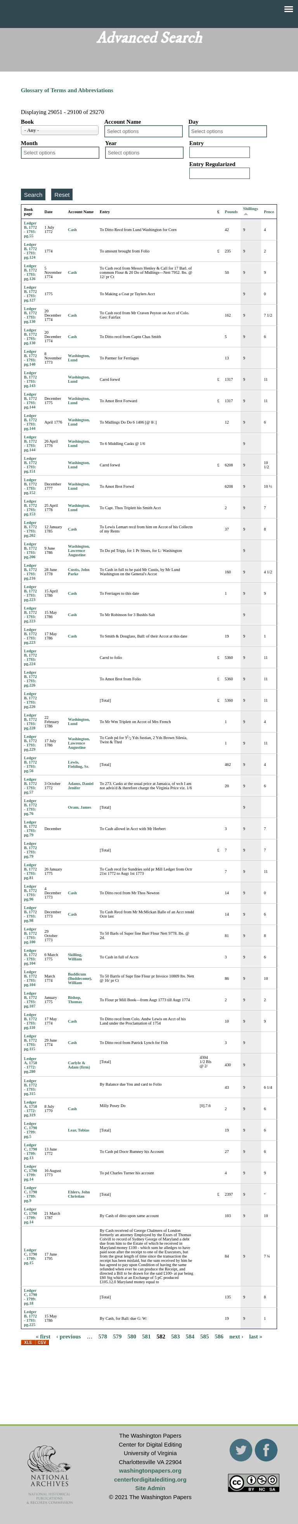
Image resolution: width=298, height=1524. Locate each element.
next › (236, 1336)
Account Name (122, 122)
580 (131, 1336)
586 (219, 1336)
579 (117, 1336)
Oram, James (79, 807)
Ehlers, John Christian (79, 1194)
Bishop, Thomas (75, 999)
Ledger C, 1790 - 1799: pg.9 (30, 1194)
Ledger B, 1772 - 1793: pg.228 (30, 721)
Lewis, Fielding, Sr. (78, 764)
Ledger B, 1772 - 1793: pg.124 (30, 250)
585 (204, 1336)
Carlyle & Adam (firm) (79, 1065)
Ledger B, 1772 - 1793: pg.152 (30, 486)
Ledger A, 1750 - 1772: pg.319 (30, 1108)
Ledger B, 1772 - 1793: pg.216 (30, 571)
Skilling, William (75, 957)
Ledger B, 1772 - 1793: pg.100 (30, 935)
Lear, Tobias (78, 1130)
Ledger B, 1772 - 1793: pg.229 (30, 742)
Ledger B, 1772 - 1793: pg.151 (30, 464)
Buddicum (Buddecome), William (80, 978)
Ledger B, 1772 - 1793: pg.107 (30, 999)
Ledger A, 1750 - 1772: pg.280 (30, 1065)
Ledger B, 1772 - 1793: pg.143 (30, 379)
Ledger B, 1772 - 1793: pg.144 (30, 400)
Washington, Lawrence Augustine (79, 550)
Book (27, 122)
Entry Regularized (212, 164)
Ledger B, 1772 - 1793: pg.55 (30, 229)
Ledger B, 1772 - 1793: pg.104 (30, 956)
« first (43, 1336)
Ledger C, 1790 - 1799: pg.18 (30, 1296)
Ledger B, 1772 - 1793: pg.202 (30, 529)
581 (146, 1336)
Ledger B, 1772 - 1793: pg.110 (30, 1021)
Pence (269, 212)
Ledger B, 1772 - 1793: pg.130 (30, 315)
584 (189, 1336)
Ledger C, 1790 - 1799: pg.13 (30, 1151)
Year (111, 143)
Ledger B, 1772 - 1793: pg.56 (30, 764)
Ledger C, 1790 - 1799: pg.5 (30, 1130)
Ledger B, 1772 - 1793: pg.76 (30, 807)
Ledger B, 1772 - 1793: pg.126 (30, 272)
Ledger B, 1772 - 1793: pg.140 (30, 357)
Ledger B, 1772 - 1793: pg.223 (30, 593)
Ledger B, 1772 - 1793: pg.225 (30, 1318)
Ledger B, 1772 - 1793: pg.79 (30, 828)
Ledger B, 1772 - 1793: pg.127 (30, 293)
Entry (196, 143)
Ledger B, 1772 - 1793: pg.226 (30, 678)
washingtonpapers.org (150, 1470)
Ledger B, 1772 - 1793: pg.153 (30, 507)
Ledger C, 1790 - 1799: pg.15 (30, 1256)
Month (29, 143)
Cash (72, 230)
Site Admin (150, 1488)
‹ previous (68, 1336)
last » (255, 1336)
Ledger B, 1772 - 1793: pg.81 (30, 871)
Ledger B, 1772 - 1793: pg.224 (30, 657)
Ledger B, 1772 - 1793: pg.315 (30, 1087)
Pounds (231, 212)
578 (102, 1336)
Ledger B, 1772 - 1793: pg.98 (30, 914)
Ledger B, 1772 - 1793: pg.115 (30, 1042)
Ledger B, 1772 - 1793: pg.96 (30, 892)
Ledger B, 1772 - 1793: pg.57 (30, 785)
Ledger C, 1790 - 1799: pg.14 (30, 1172)
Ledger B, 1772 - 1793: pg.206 (30, 550)
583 (175, 1336)
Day (194, 122)
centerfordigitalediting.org (150, 1479)
